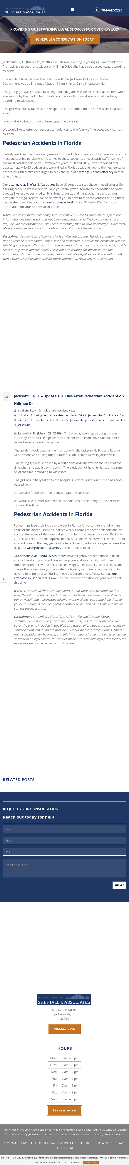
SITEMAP (86, 1134)
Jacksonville (77, 417)
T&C (71, 1139)
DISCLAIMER (103, 1134)
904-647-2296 (111, 10)
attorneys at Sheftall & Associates (32, 182)
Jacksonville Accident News (59, 407)
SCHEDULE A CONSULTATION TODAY (64, 38)
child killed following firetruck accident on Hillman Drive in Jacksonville (60, 412)
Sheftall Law (29, 407)
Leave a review (64, 1103)
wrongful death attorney (96, 169)
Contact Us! (91, 1162)
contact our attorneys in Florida (58, 199)
